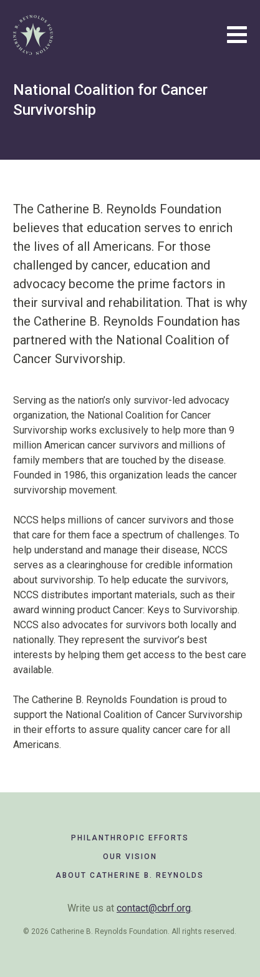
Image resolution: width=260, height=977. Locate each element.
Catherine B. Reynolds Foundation (33, 35)
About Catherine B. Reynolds (129, 875)
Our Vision (130, 856)
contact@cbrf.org (154, 908)
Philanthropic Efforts (130, 838)
